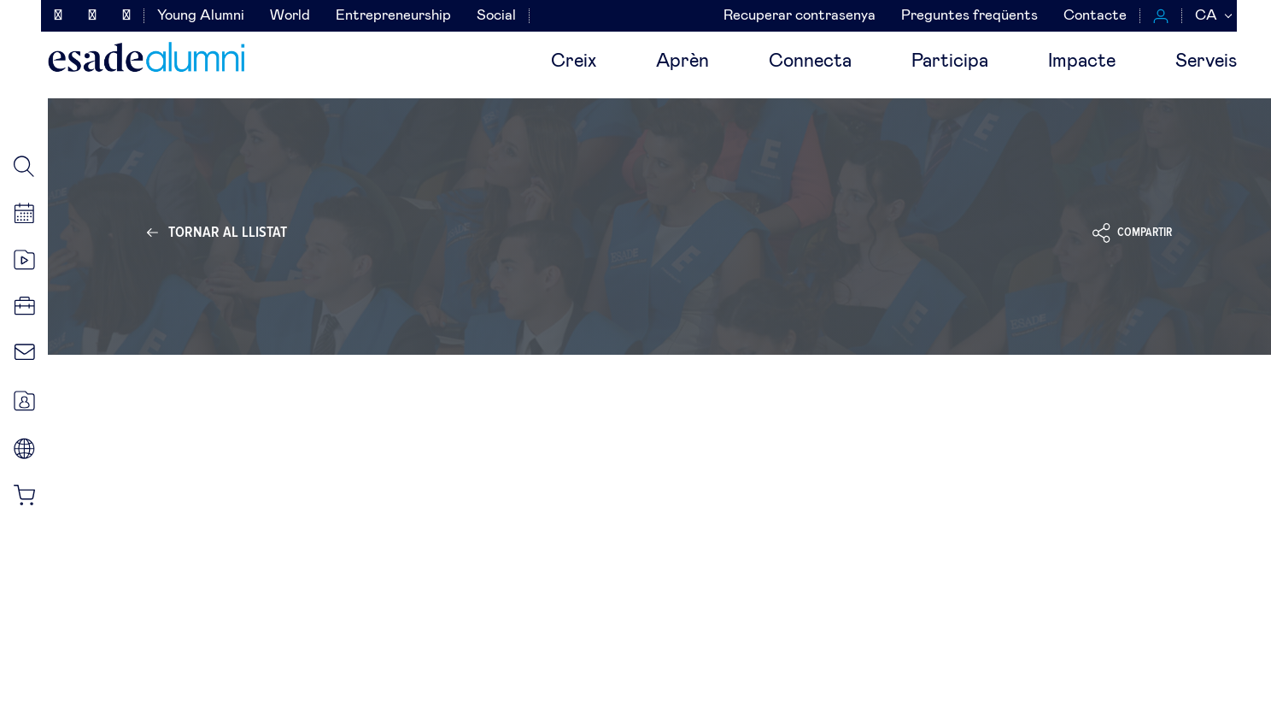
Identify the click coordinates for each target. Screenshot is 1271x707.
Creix (573, 61)
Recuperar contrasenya (799, 16)
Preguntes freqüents (969, 16)
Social (496, 16)
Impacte (1082, 61)
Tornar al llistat (227, 232)
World (290, 16)
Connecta (810, 61)
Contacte (1095, 16)
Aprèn (682, 61)
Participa (949, 61)
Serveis (1206, 61)
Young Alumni (200, 16)
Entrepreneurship (393, 16)
